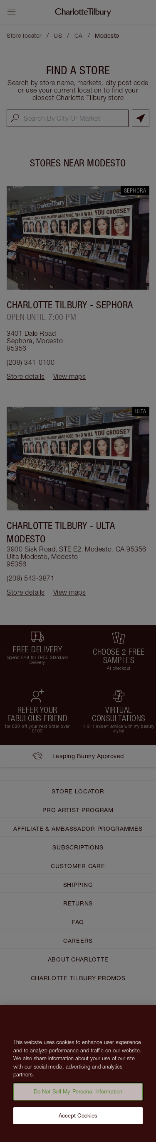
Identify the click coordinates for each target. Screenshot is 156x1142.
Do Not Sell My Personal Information (78, 1094)
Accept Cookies (78, 1118)
